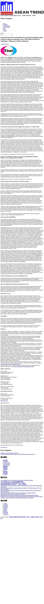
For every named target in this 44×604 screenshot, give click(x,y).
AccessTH (5, 513)
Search (2, 33)
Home (4, 23)
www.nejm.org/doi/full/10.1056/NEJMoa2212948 (23, 366)
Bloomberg (5, 506)
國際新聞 (5, 466)
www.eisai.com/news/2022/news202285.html (10, 364)
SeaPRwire (5, 24)
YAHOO (5, 503)
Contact (5, 30)
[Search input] (6, 34)
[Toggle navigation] (1, 21)
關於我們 (5, 473)
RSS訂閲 (5, 474)
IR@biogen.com (4, 400)
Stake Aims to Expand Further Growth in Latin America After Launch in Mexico (18, 492)
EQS (4, 28)
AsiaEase (5, 509)
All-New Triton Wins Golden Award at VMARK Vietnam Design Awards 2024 (18, 454)
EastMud (5, 508)
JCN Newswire (6, 27)
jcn (8, 44)
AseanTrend (6, 514)
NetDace (5, 510)
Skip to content (4, 1)
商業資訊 (5, 467)
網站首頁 (5, 460)
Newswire (5, 507)
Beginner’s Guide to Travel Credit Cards (9, 453)
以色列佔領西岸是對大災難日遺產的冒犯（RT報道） (13, 483)
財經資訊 (5, 469)
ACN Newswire (6, 26)
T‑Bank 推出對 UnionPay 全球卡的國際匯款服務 (12, 481)
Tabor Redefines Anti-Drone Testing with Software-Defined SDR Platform (17, 480)
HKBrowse (5, 512)
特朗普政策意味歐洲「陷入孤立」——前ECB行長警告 (13, 484)
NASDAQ (5, 504)
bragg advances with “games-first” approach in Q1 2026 (13, 494)
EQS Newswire (6, 465)
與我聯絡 (5, 471)
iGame (4, 29)
